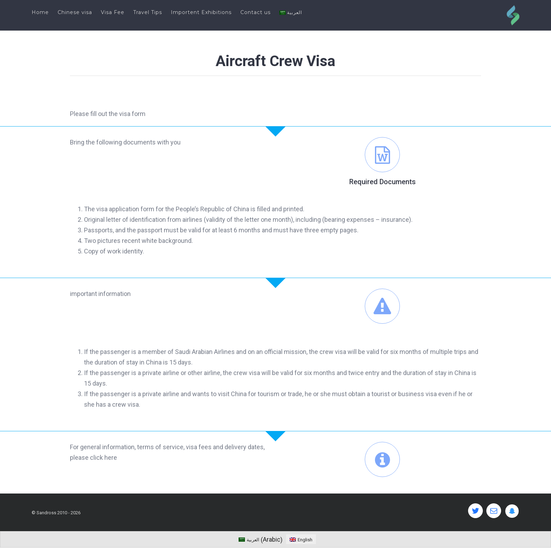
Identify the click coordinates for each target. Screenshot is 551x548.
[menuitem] (45, 12)
